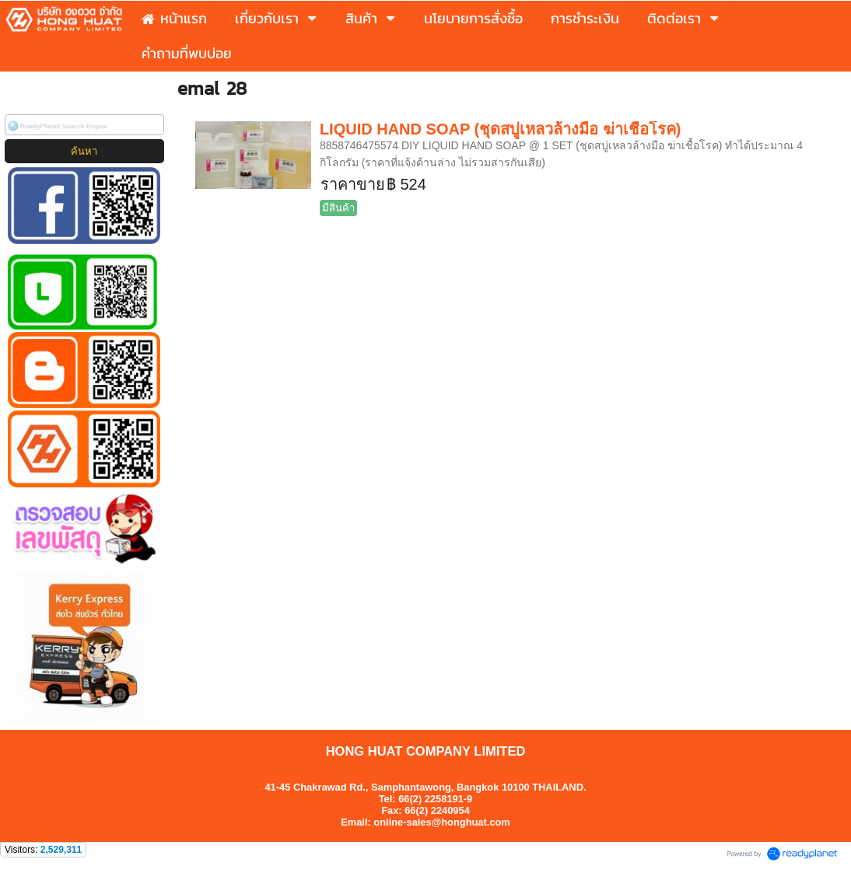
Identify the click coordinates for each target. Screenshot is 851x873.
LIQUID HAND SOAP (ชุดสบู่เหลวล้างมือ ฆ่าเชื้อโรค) (500, 129)
